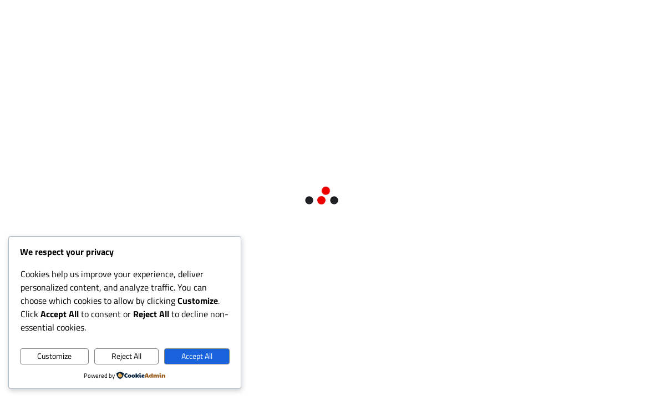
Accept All (196, 356)
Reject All (126, 356)
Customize (54, 356)
